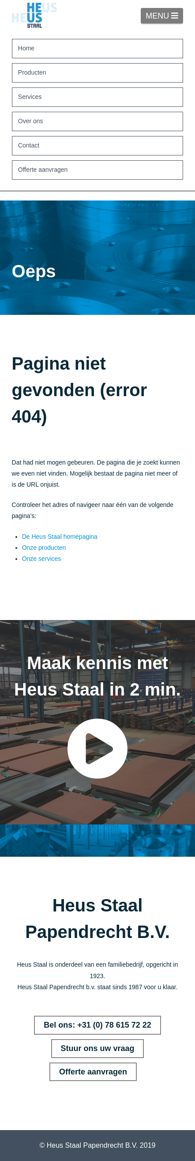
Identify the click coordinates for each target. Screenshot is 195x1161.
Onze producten (44, 547)
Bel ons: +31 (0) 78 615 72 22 (97, 1025)
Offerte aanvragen (93, 1071)
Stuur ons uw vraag (97, 1048)
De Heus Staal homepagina (60, 536)
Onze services (41, 558)
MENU (164, 15)
